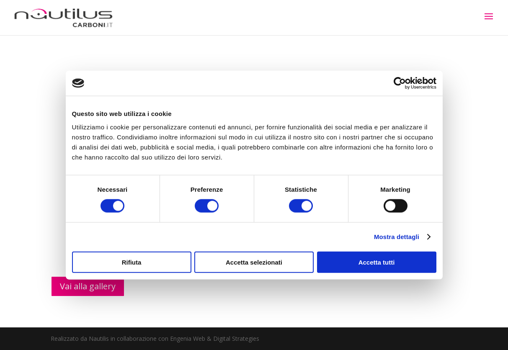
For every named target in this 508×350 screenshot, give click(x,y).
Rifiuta (132, 261)
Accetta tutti (376, 261)
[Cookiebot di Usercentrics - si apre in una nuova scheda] (399, 83)
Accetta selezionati (254, 261)
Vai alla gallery (88, 286)
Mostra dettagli (396, 236)
